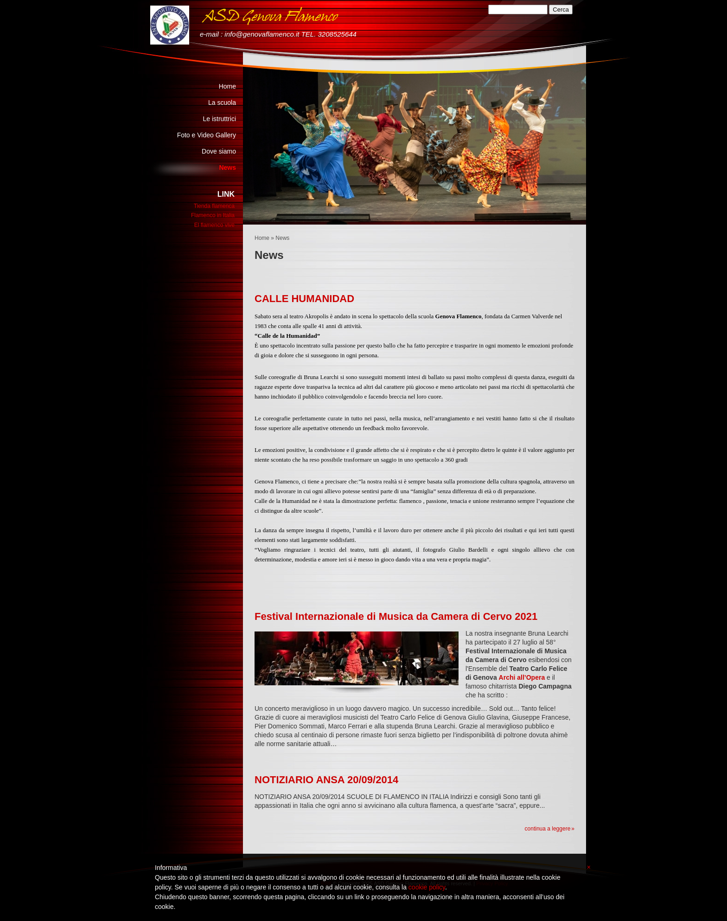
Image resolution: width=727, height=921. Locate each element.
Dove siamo (219, 151)
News (227, 167)
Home (262, 238)
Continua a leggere (548, 828)
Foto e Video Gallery (206, 135)
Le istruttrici (219, 118)
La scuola (222, 102)
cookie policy (426, 887)
